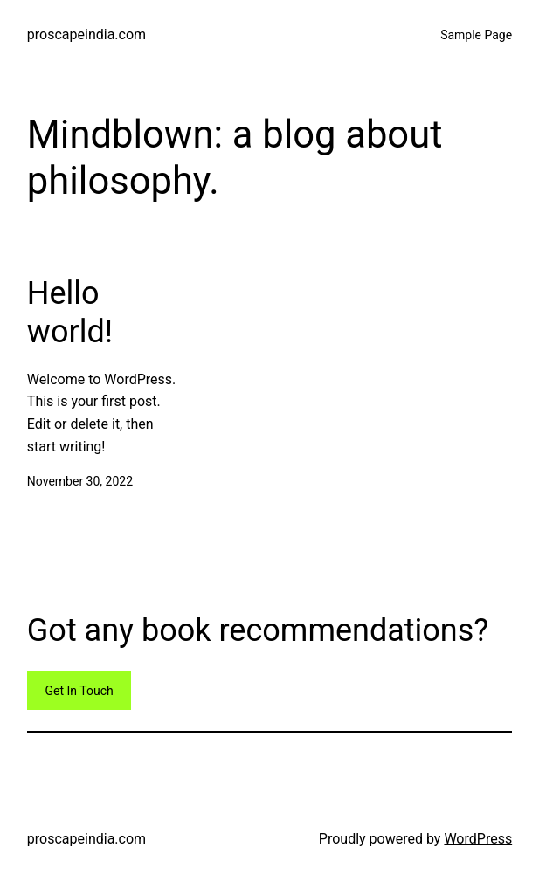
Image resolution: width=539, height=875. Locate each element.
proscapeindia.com (86, 34)
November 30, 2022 (80, 481)
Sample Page (476, 35)
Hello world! (70, 312)
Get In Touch (79, 691)
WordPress (478, 838)
